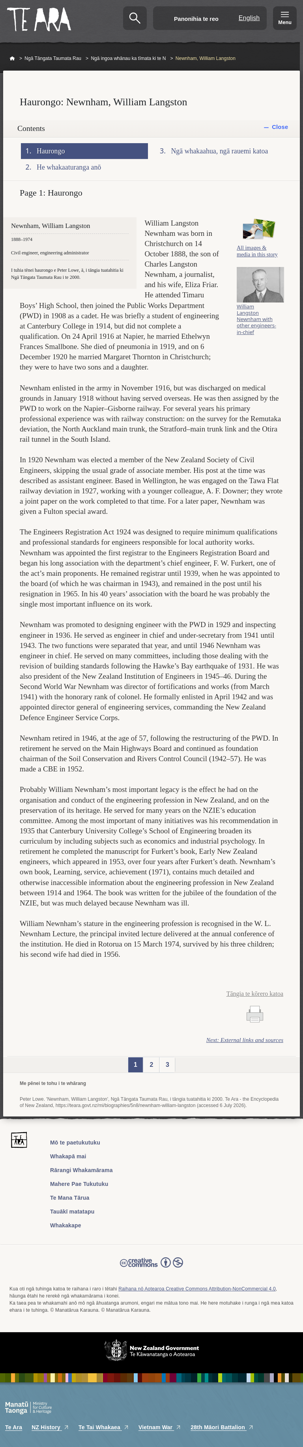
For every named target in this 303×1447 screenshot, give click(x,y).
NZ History (50, 1427)
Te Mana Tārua (70, 1198)
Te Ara (13, 1427)
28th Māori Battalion (222, 1427)
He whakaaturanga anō (69, 167)
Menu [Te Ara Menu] (285, 22)
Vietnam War (159, 1427)
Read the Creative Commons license (151, 1268)
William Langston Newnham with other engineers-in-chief (256, 324)
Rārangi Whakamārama (81, 1170)
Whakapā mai (68, 1156)
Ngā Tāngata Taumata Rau (52, 58)
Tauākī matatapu (72, 1211)
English (249, 18)
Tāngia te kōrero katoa (254, 993)
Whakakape (65, 1225)
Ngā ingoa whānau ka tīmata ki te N (128, 58)
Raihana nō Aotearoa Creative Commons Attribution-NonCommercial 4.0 (197, 1289)
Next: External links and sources (244, 1040)
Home (12, 59)
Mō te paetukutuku (75, 1142)
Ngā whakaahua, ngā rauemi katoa (219, 151)
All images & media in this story (257, 255)
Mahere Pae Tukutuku (79, 1184)
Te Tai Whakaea (104, 1427)
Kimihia (135, 18)
